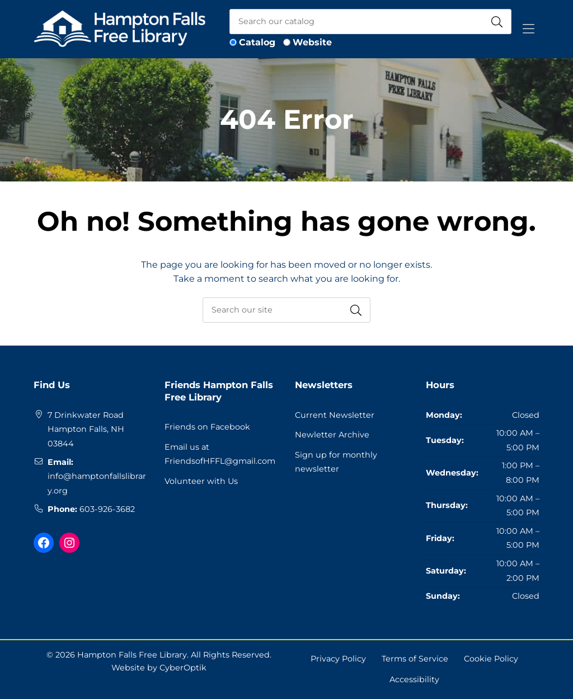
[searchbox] (286, 310)
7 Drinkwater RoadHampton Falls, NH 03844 (86, 429)
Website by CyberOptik (158, 668)
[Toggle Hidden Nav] (528, 29)
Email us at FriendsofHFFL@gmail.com (220, 454)
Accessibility (414, 679)
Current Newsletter (334, 415)
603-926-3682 (107, 509)
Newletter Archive (332, 435)
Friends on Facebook (207, 427)
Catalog (257, 42)
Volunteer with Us (201, 481)
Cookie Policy (491, 659)
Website (312, 42)
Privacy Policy (338, 659)
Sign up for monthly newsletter (336, 462)
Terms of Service (415, 659)
